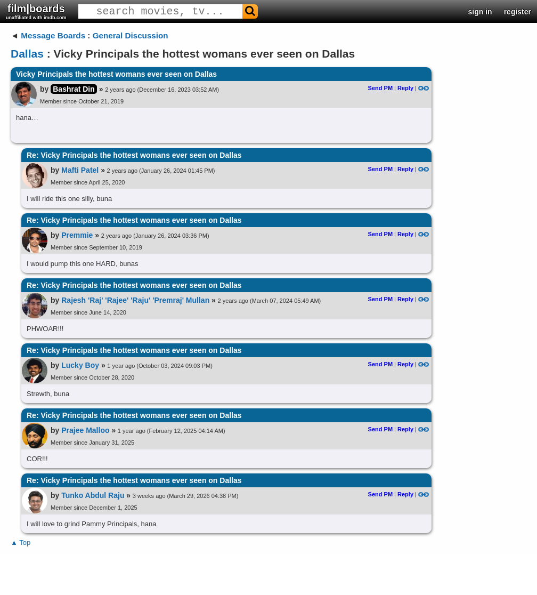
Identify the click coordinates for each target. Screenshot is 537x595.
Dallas (27, 53)
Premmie (77, 235)
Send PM (380, 88)
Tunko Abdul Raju (92, 495)
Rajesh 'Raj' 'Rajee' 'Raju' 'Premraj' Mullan (135, 300)
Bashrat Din (74, 89)
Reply (405, 88)
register (517, 11)
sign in (480, 11)
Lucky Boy (80, 365)
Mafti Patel (80, 170)
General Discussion (130, 35)
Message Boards (53, 35)
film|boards (36, 11)
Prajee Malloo (85, 430)
